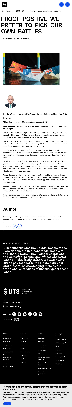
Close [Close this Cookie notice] (7, 404)
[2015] (18, 11)
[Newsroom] (10, 11)
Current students (61, 339)
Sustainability (42, 350)
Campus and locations (42, 364)
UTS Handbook (60, 360)
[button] (15, 226)
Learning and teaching (42, 346)
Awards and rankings (44, 368)
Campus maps (7, 363)
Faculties (41, 341)
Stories (23, 359)
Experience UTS (25, 352)
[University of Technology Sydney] (3, 11)
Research (23, 355)
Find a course (7, 338)
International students (7, 358)
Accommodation (8, 366)
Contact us (59, 363)
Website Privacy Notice (45, 399)
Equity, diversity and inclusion (44, 358)
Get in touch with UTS (12, 306)
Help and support (61, 343)
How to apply (7, 348)
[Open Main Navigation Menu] (61, 4)
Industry (23, 341)
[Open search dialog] (67, 4)
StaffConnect (60, 353)
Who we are (41, 338)
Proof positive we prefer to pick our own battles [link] (43, 11)
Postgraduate (7, 345)
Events (23, 348)
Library (58, 346)
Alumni (23, 362)
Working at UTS (60, 357)
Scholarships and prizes (8, 353)
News (22, 345)
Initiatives (41, 354)
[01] (23, 11)
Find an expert (25, 338)
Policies (58, 350)
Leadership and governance (42, 373)
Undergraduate (7, 341)
